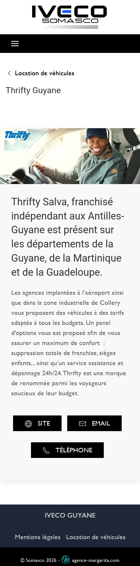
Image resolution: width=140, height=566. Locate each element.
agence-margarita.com (90, 560)
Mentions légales (37, 537)
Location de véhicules (40, 73)
